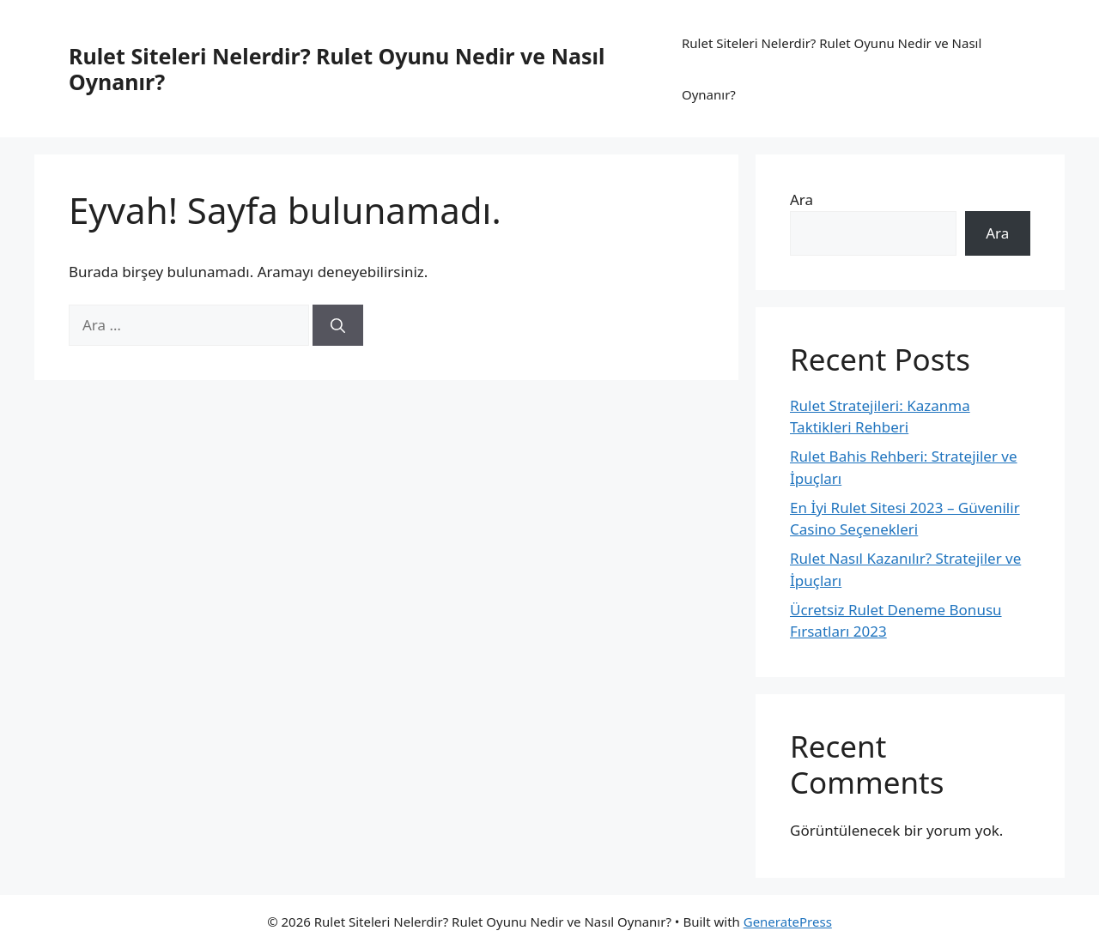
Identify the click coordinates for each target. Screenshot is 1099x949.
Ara (801, 199)
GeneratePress (788, 921)
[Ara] (338, 325)
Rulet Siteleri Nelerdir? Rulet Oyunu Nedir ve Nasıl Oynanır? (336, 68)
